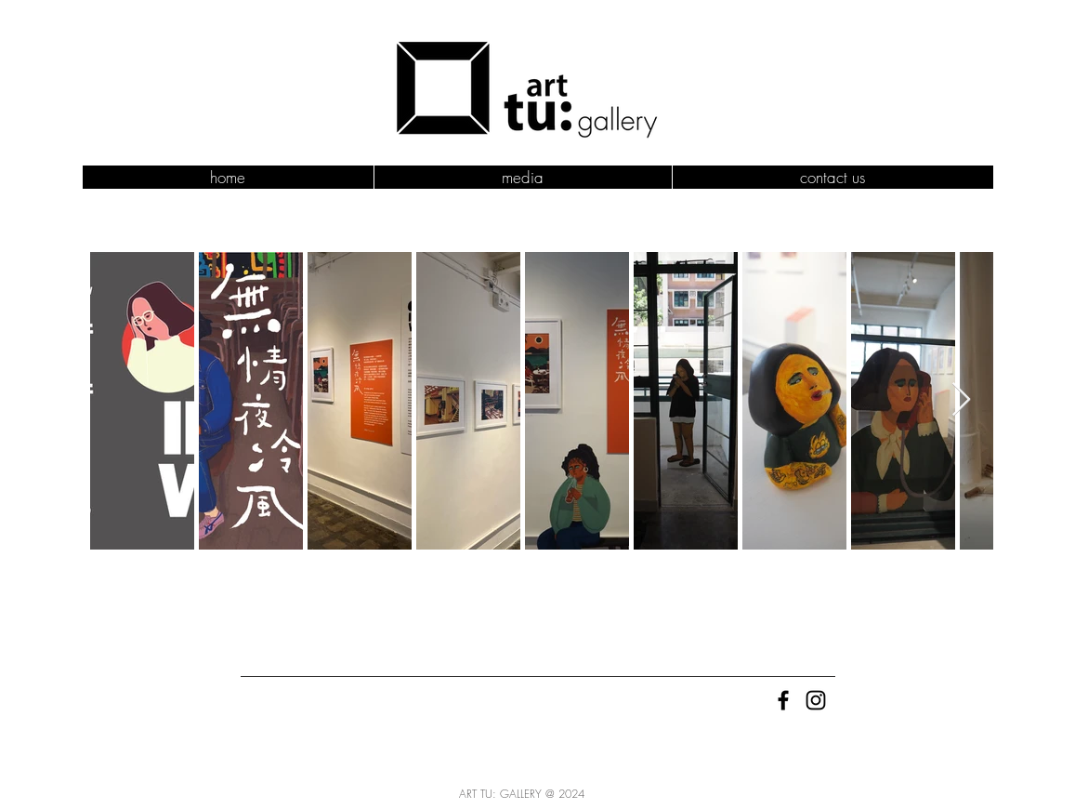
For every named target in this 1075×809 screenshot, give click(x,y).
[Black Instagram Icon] (816, 700)
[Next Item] (961, 400)
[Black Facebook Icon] (783, 700)
